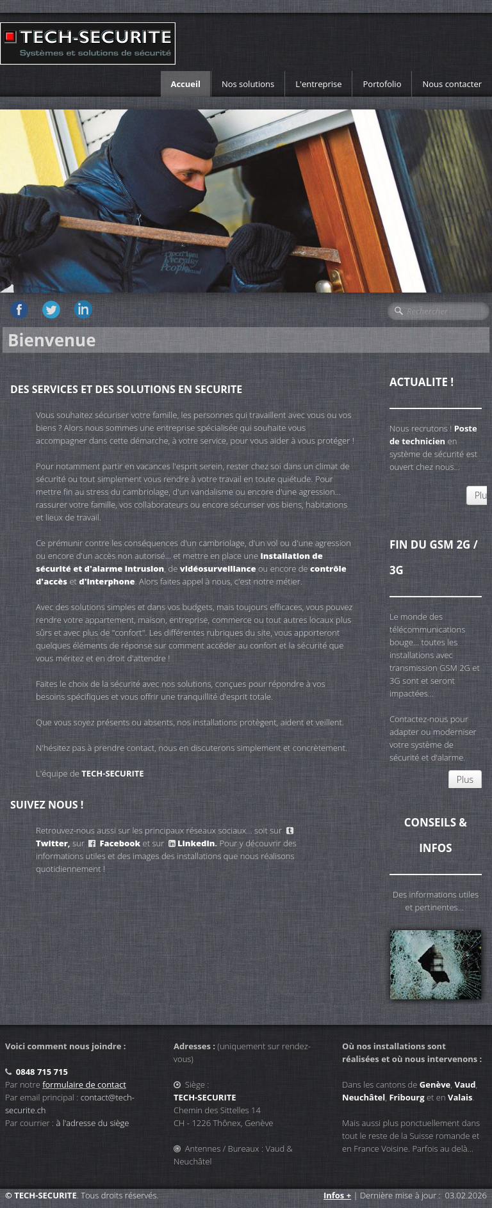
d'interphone (107, 581)
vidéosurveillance (218, 568)
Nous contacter (452, 84)
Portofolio (382, 84)
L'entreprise (318, 84)
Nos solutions (248, 84)
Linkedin (196, 843)
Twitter (52, 843)
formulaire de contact (84, 1084)
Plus (465, 779)
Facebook (119, 843)
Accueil (185, 84)
